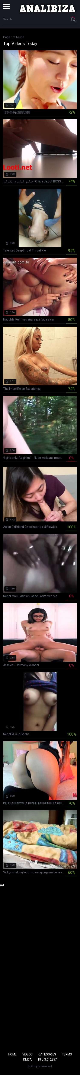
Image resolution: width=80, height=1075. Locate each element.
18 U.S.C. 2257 (47, 1059)
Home (12, 1054)
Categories (47, 1054)
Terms (67, 1054)
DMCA (27, 1059)
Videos (27, 1054)
